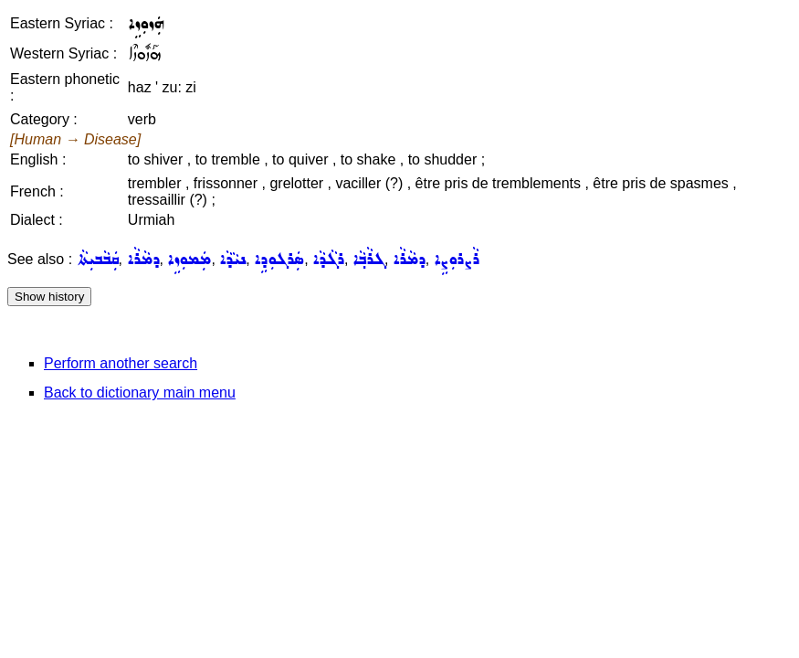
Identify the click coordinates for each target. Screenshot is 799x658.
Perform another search (120, 363)
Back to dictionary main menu (140, 392)
